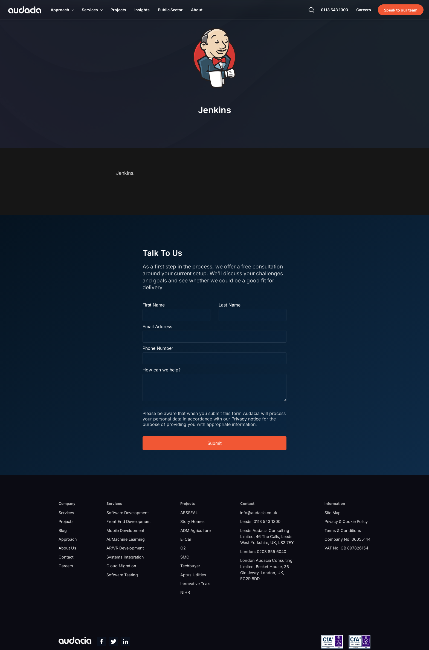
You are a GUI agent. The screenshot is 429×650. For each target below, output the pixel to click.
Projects (66, 522)
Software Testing (122, 575)
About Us (67, 548)
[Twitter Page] (113, 643)
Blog (63, 531)
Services (66, 513)
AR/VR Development (125, 548)
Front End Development (128, 522)
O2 (183, 548)
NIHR (185, 593)
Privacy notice (264, 418)
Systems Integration (125, 557)
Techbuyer (190, 566)
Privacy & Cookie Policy (346, 522)
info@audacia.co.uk (258, 513)
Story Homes (192, 522)
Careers (66, 566)
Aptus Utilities (193, 575)
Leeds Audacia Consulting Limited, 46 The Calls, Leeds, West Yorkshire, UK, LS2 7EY (267, 537)
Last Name (229, 304)
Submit (214, 443)
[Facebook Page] (101, 643)
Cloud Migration (121, 566)
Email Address (158, 326)
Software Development (127, 513)
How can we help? (162, 369)
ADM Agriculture (195, 531)
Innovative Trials (195, 584)
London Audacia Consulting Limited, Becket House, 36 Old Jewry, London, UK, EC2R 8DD (266, 570)
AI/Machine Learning (125, 539)
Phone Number (158, 348)
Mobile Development (125, 531)
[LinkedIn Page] (125, 643)
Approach (68, 539)
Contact (66, 557)
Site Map (332, 513)
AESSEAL (189, 513)
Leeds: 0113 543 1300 (260, 522)
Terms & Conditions (342, 531)
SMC (184, 557)
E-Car (185, 539)
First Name (154, 304)
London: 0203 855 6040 (263, 552)
